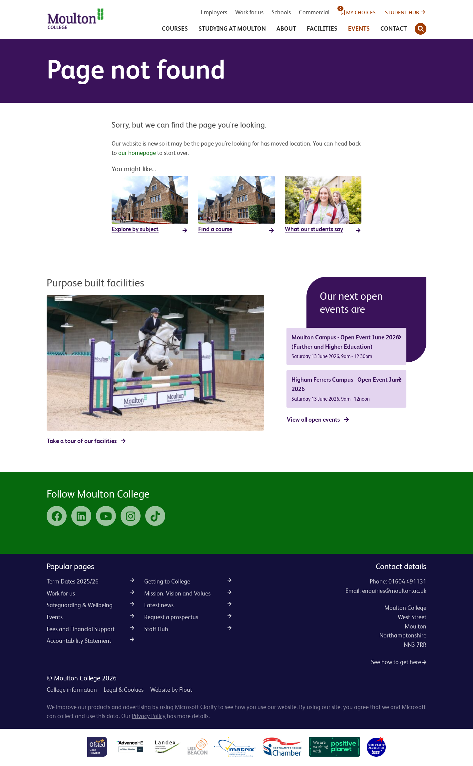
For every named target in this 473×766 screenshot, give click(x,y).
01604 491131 (407, 581)
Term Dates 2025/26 (90, 581)
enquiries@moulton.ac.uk (394, 590)
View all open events (313, 419)
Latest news (188, 604)
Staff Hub (188, 628)
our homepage (137, 152)
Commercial (314, 12)
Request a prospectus (188, 616)
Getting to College (188, 581)
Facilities (322, 28)
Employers (214, 12)
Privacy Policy (149, 715)
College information (72, 689)
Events (359, 28)
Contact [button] (393, 28)
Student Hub (402, 12)
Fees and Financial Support (90, 628)
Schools (281, 12)
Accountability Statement (90, 640)
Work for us (249, 12)
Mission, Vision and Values (188, 593)
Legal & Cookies (124, 689)
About (286, 28)
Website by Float (171, 689)
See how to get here (398, 661)
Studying (232, 28)
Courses (175, 28)
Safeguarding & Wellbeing (90, 604)
